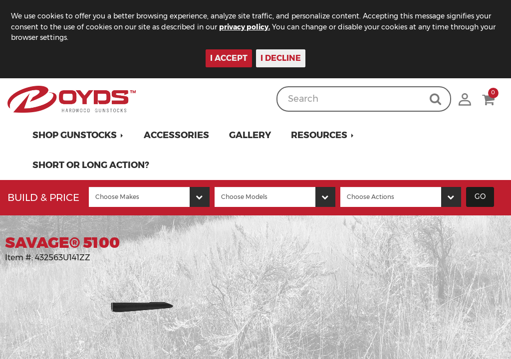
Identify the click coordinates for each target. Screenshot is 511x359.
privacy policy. (244, 26)
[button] (78, 135)
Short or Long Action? (90, 165)
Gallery (250, 135)
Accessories (176, 135)
